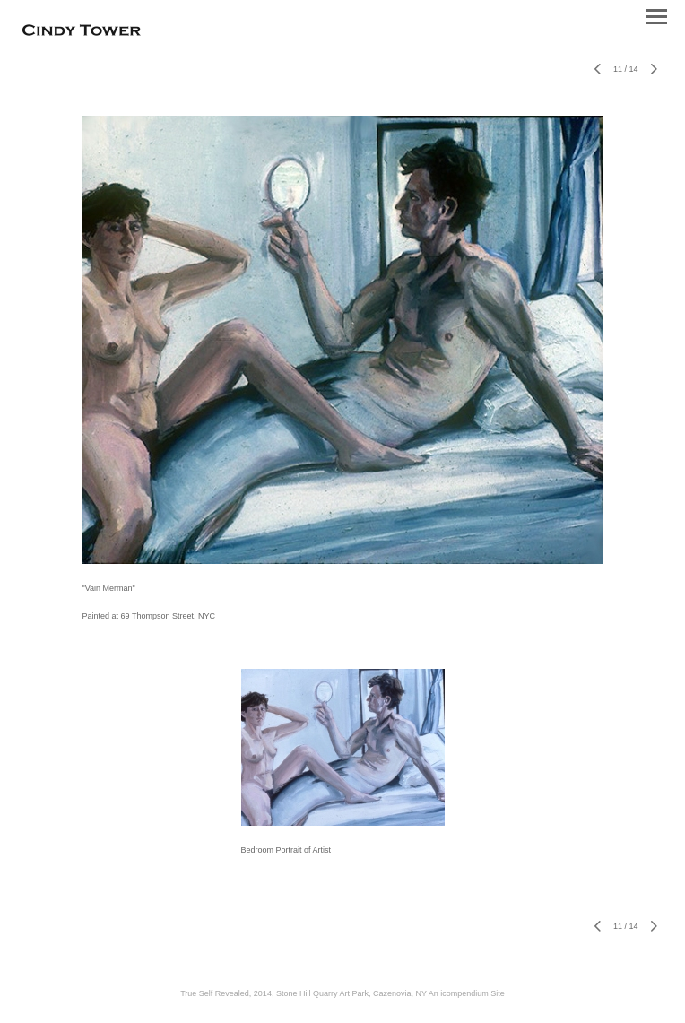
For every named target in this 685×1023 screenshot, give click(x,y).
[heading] (81, 32)
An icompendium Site (467, 993)
